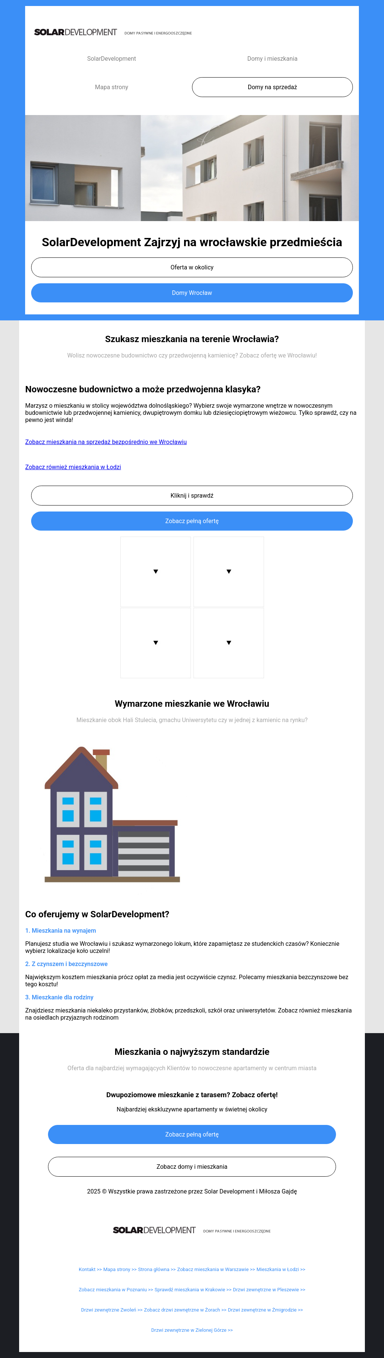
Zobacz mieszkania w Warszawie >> (216, 1269)
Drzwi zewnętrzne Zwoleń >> (111, 1310)
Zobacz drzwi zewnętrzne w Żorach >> (185, 1310)
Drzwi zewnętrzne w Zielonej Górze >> (192, 1330)
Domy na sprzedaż (272, 87)
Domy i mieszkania (272, 58)
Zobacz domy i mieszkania (192, 1166)
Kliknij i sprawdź (192, 495)
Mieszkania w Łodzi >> (280, 1269)
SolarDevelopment (111, 58)
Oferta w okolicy (192, 267)
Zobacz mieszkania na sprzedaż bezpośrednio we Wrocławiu (106, 442)
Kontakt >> (90, 1269)
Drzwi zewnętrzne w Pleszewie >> (269, 1289)
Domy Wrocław (192, 292)
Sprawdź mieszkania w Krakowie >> (192, 1289)
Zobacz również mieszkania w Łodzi (73, 467)
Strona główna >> (157, 1269)
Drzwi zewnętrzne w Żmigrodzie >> (265, 1310)
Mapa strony (111, 87)
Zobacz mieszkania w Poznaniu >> (116, 1289)
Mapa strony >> (120, 1269)
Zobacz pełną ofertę (192, 521)
